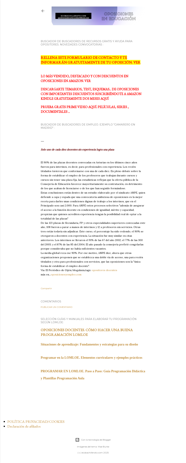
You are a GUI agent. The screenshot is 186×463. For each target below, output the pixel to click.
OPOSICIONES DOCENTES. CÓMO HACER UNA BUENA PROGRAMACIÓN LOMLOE (87, 332)
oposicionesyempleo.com (66, 274)
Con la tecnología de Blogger (93, 440)
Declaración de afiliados (24, 426)
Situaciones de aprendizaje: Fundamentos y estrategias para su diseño (89, 344)
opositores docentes (104, 270)
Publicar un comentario (56, 307)
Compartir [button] (46, 288)
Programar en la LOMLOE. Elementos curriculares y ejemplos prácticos (91, 357)
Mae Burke (103, 446)
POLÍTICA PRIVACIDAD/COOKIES (35, 421)
